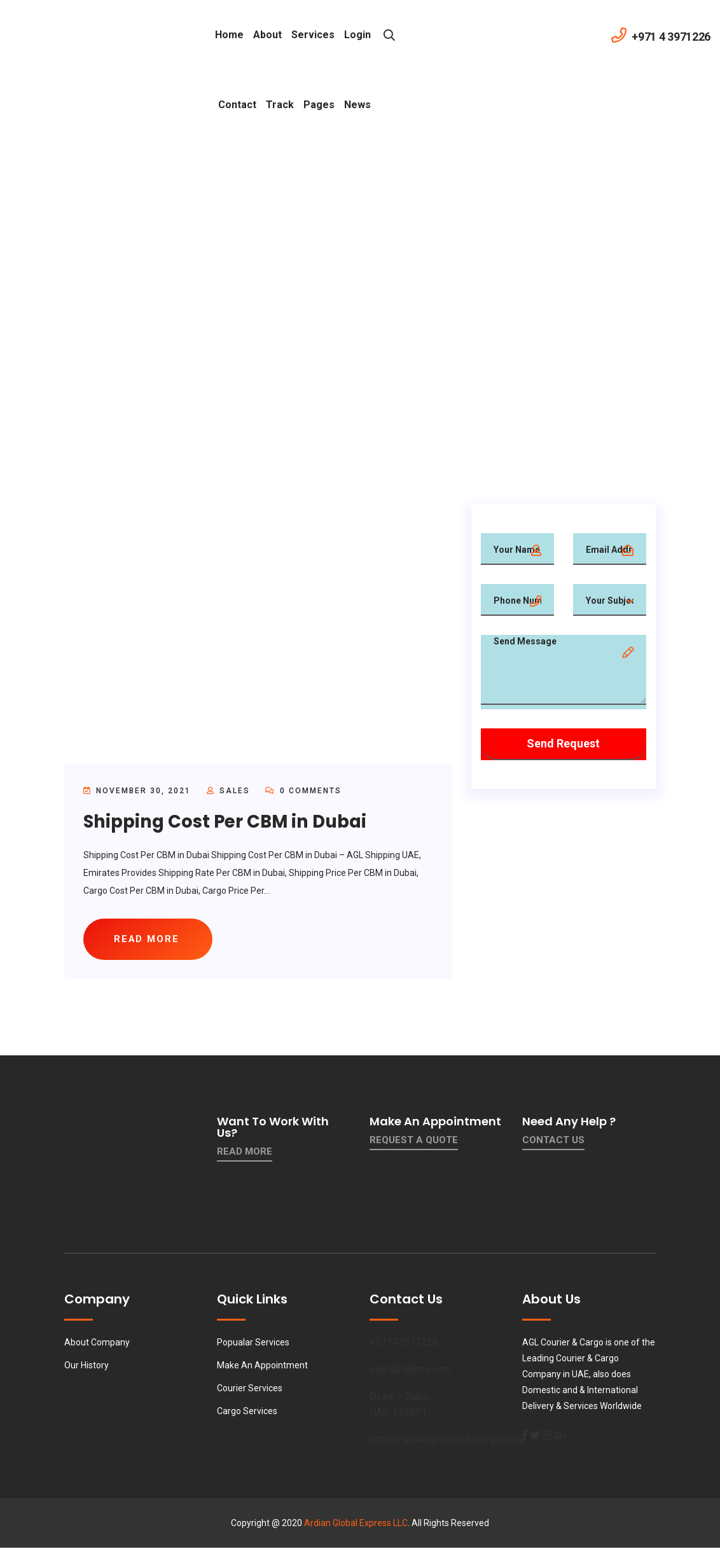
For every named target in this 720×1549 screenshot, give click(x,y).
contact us (553, 1141)
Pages (319, 105)
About (267, 35)
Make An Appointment (262, 1366)
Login (357, 35)
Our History (86, 1366)
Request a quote (414, 1141)
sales (234, 790)
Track (280, 105)
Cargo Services (247, 1412)
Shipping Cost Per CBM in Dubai (228, 821)
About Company (97, 1343)
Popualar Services (253, 1343)
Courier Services (249, 1389)
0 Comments (303, 790)
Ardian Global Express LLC (356, 1524)
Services (313, 35)
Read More (244, 1152)
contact (237, 105)
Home (229, 35)
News (357, 105)
